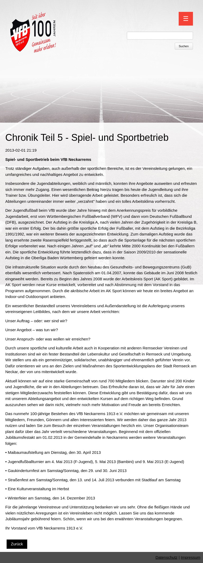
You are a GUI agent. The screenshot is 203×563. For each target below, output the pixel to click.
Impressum (190, 557)
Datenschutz (166, 557)
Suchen (183, 46)
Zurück (17, 544)
